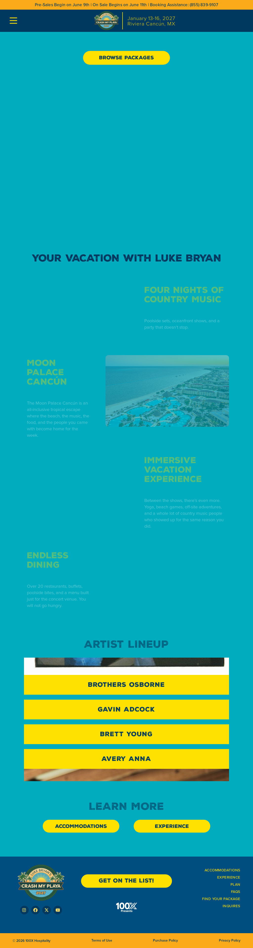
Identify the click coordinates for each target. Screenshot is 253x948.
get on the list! (126, 880)
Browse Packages (126, 58)
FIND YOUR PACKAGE (221, 898)
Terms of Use (101, 940)
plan (235, 884)
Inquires (231, 905)
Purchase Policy (165, 940)
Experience (228, 877)
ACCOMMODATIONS (81, 826)
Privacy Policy (229, 940)
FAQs (235, 891)
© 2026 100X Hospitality (31, 940)
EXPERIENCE (172, 826)
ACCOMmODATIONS (222, 870)
